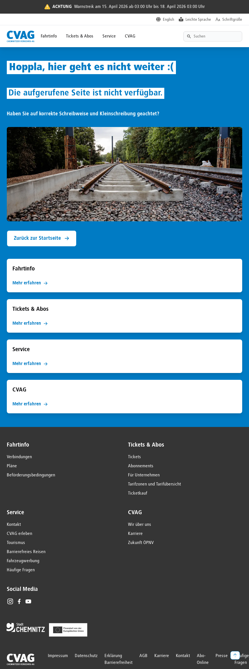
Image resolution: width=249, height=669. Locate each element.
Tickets (134, 457)
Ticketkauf (137, 493)
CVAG (130, 36)
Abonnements (141, 466)
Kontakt (14, 524)
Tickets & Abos (79, 36)
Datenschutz (86, 656)
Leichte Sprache (198, 20)
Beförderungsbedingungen (31, 475)
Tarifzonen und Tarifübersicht (154, 484)
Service (109, 36)
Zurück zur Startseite (41, 238)
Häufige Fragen (21, 570)
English (168, 20)
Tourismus (16, 543)
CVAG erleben (19, 534)
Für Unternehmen (144, 475)
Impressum (58, 656)
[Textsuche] (212, 36)
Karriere (135, 534)
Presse (222, 656)
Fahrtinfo (49, 36)
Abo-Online (203, 659)
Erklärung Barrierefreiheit (119, 659)
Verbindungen (19, 457)
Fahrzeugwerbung (23, 561)
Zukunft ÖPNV (141, 543)
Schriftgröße (232, 20)
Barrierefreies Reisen (26, 552)
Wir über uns (139, 524)
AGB (143, 656)
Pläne (12, 466)
